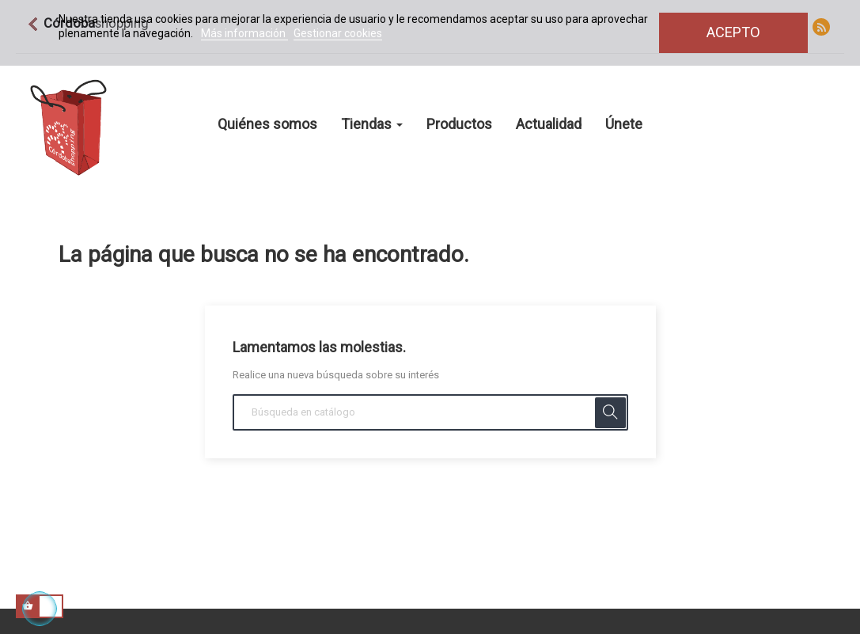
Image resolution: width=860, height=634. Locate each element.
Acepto (733, 32)
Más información (244, 33)
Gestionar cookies (338, 33)
